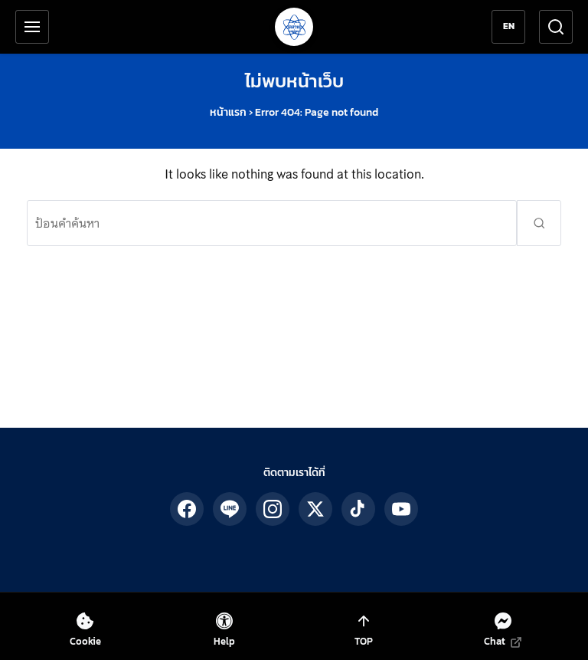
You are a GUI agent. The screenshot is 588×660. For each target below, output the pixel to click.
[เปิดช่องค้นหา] (556, 27)
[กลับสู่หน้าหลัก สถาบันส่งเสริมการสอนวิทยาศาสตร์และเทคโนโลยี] (294, 27)
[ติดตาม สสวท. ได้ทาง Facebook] (187, 509)
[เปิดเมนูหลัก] (32, 27)
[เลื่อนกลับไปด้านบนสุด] (363, 629)
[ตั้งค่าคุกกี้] (85, 629)
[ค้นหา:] (272, 223)
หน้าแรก (228, 112)
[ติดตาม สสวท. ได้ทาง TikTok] (358, 509)
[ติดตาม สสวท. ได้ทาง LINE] (230, 509)
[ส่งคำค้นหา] (539, 223)
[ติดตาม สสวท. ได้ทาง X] (315, 509)
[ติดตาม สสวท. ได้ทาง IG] (272, 509)
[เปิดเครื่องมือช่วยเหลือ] (224, 629)
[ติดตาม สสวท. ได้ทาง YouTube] (401, 509)
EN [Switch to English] (508, 26)
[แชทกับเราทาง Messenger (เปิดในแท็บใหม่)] (503, 629)
